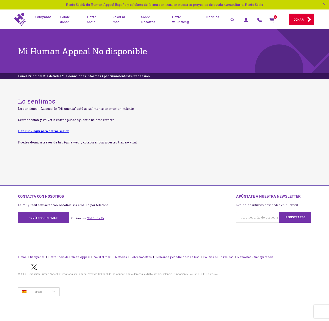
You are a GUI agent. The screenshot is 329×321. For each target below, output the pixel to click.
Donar (298, 20)
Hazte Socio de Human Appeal (69, 264)
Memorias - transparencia (255, 264)
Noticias (121, 264)
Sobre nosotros (141, 264)
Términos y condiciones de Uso (177, 264)
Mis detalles (65, 80)
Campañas (37, 264)
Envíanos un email (43, 225)
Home (22, 264)
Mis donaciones (96, 80)
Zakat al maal (102, 264)
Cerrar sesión (189, 80)
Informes (125, 80)
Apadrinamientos (155, 80)
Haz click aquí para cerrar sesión (43, 138)
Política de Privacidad (218, 264)
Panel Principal (35, 80)
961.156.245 (95, 225)
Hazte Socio (254, 5)
